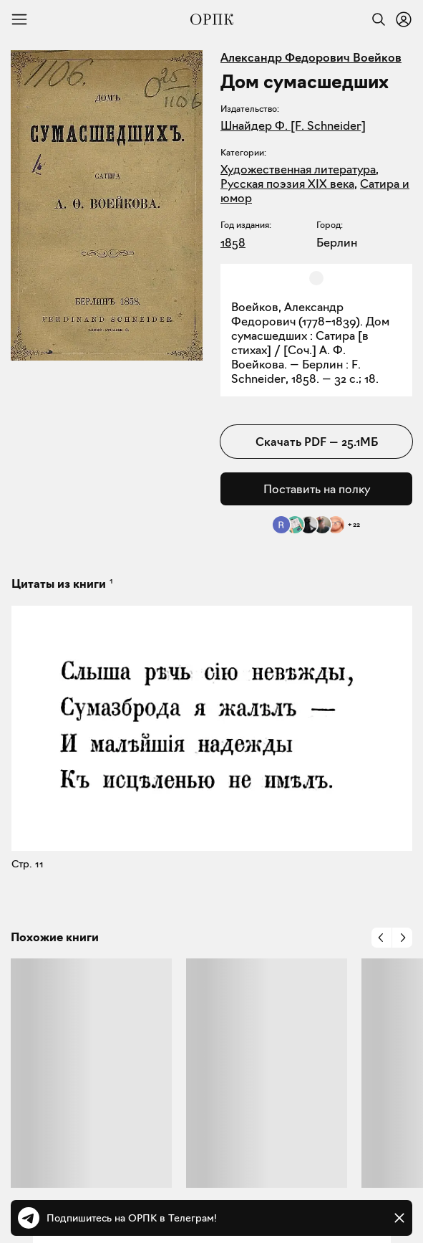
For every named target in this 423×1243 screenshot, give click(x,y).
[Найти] (375, 19)
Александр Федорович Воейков (311, 57)
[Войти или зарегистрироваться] (403, 19)
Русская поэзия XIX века (287, 183)
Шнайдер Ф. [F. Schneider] (293, 125)
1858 (232, 242)
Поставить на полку (316, 489)
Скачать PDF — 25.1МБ (317, 441)
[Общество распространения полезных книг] (211, 19)
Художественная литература (298, 169)
